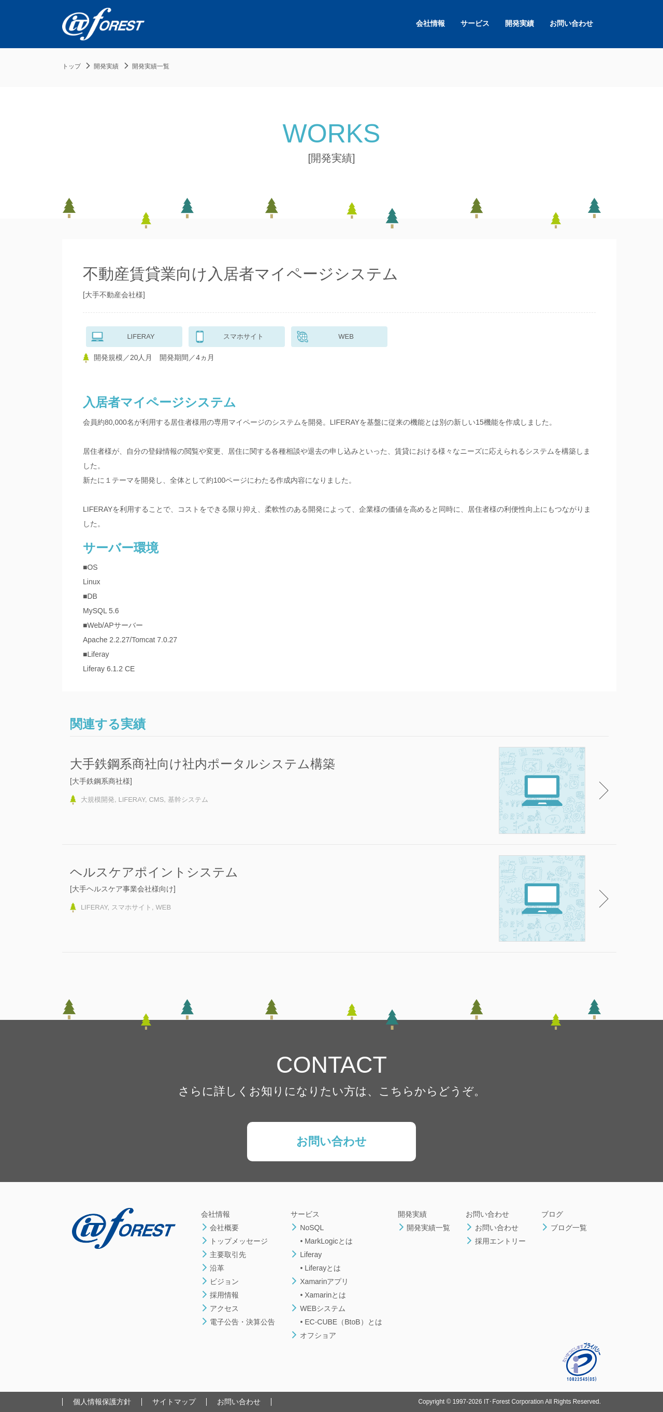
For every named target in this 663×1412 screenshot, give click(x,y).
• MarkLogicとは (326, 1241)
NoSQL (307, 1227)
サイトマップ (174, 1401)
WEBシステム (318, 1308)
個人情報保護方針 (102, 1401)
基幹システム (188, 799)
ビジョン (220, 1281)
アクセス (220, 1308)
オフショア (313, 1335)
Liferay (306, 1254)
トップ (71, 66)
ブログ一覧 (564, 1227)
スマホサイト (131, 907)
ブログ (552, 1214)
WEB (163, 907)
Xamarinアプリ (320, 1281)
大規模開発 (97, 799)
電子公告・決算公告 (238, 1322)
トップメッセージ (234, 1241)
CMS (156, 799)
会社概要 (220, 1227)
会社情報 (430, 23)
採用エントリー (496, 1241)
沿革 (213, 1268)
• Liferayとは (320, 1268)
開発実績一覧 (150, 66)
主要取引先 (224, 1254)
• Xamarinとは (323, 1295)
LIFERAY (131, 799)
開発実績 (519, 23)
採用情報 (220, 1295)
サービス (474, 23)
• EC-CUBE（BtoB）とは (341, 1322)
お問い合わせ (571, 23)
